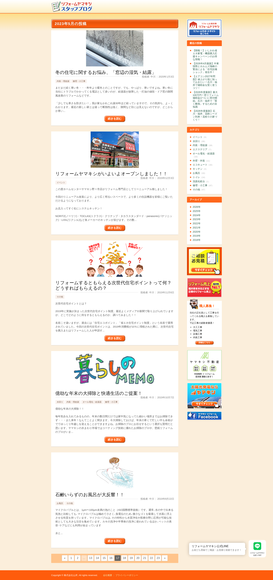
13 (90, 558)
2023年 (197, 219)
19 (131, 558)
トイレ (199, 177)
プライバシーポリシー (126, 575)
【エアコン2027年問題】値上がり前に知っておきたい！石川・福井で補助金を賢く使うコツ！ (205, 82)
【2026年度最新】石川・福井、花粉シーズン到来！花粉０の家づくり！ (205, 115)
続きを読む (115, 118)
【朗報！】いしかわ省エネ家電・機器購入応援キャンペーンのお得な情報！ (205, 55)
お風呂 (60, 503)
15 (104, 558)
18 (124, 558)
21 (144, 558)
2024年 (197, 215)
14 (97, 558)
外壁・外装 (202, 160)
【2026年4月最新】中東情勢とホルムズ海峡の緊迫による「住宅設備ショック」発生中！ (206, 68)
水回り (60, 402)
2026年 (197, 207)
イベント (61, 182)
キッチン (200, 168)
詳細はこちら (204, 342)
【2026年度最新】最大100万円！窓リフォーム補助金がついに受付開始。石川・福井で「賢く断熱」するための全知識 (206, 99)
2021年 (197, 227)
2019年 (197, 235)
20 (137, 558)
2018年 (197, 240)
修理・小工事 (79, 81)
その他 (60, 297)
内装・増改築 (63, 81)
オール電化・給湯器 (92, 402)
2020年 (197, 231)
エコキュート (203, 164)
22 (151, 558)
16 (110, 558)
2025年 (197, 211)
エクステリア (203, 149)
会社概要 (107, 575)
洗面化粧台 (201, 181)
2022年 (197, 223)
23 (158, 558)
